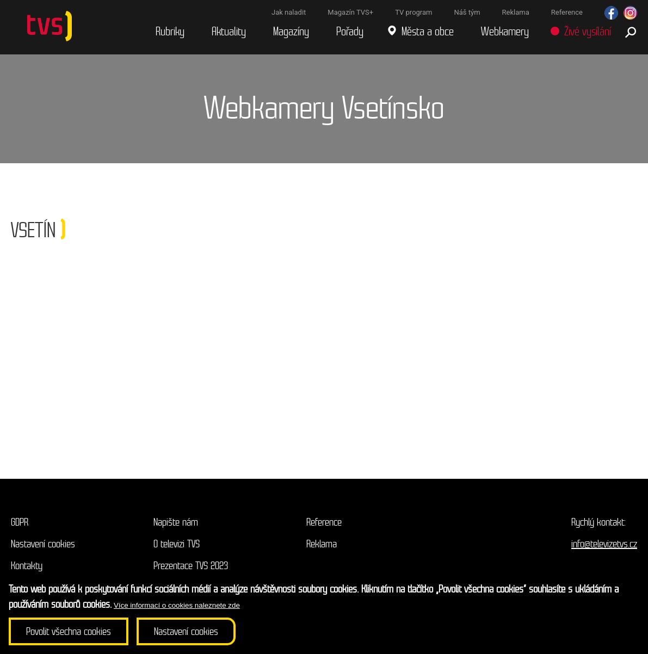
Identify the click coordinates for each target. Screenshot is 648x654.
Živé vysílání (587, 32)
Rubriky (170, 32)
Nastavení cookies (43, 544)
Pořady (349, 32)
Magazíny (291, 32)
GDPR (19, 522)
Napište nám (175, 522)
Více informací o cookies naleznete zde (177, 605)
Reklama (321, 544)
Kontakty (26, 565)
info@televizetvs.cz (604, 544)
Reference (324, 522)
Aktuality (229, 32)
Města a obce (428, 32)
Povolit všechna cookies (68, 631)
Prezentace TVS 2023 (190, 565)
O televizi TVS (176, 544)
